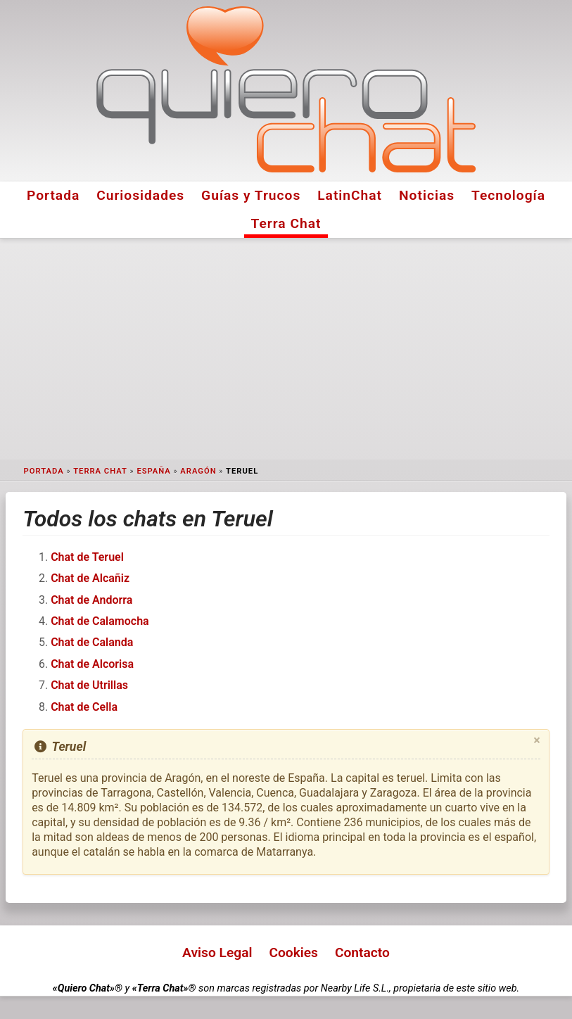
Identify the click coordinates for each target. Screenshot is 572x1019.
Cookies (293, 952)
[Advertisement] (286, 349)
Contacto (362, 952)
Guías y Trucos (250, 195)
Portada (53, 195)
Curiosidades (140, 195)
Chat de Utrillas (89, 685)
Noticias (427, 195)
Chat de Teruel (87, 557)
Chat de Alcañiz (90, 578)
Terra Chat (286, 223)
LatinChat (349, 195)
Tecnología (508, 195)
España (153, 471)
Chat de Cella (84, 707)
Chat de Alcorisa (92, 664)
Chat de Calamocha (100, 621)
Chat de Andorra (91, 600)
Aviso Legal (217, 952)
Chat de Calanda (92, 642)
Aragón (198, 471)
